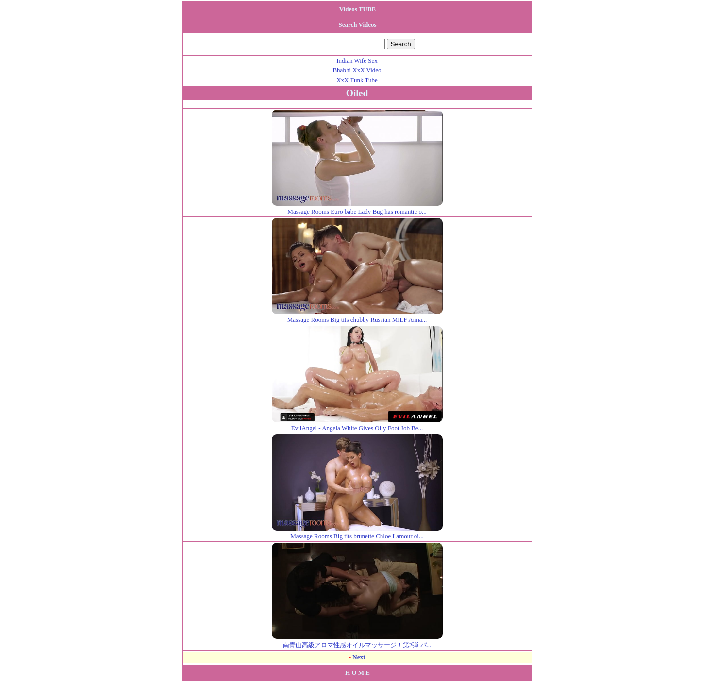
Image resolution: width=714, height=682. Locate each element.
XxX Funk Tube (357, 79)
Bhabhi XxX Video (356, 70)
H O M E (357, 672)
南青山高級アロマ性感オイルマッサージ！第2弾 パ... (357, 641)
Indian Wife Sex (356, 60)
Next (358, 657)
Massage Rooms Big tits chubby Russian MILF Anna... (357, 315)
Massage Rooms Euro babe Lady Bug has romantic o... (357, 207)
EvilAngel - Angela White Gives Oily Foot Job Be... (357, 424)
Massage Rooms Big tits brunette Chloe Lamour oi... (357, 532)
